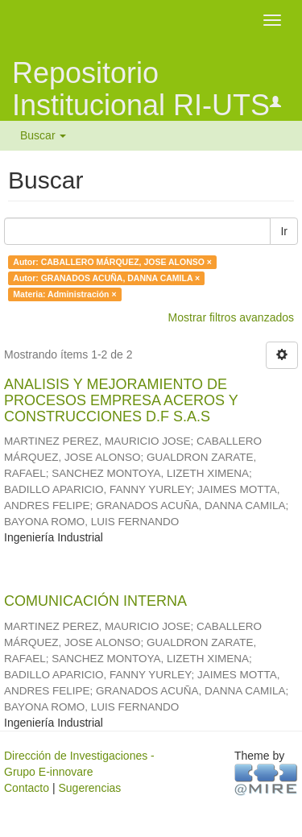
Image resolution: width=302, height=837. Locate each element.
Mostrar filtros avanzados (231, 317)
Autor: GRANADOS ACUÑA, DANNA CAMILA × (106, 278)
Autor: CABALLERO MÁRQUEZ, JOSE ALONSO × (112, 262)
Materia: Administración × (64, 294)
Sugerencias (89, 787)
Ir (284, 231)
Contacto (26, 787)
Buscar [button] (43, 135)
